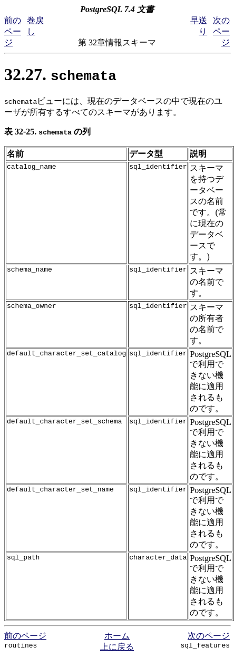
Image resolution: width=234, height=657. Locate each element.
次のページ (221, 31)
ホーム (117, 635)
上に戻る (117, 646)
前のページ (12, 31)
